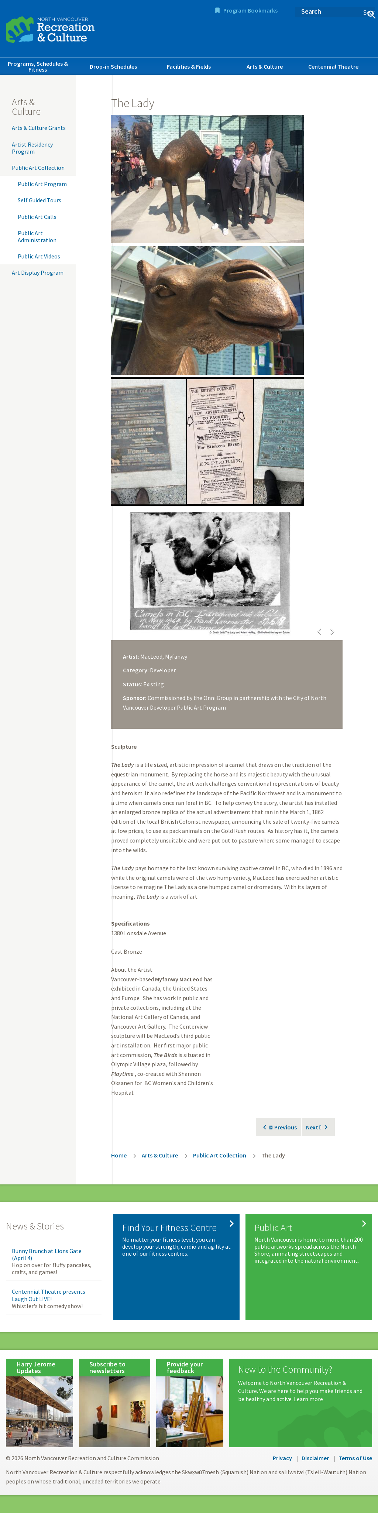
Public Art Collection (38, 167)
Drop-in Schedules (113, 66)
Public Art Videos (39, 256)
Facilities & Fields (189, 66)
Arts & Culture (265, 66)
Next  (314, 1127)
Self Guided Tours (39, 200)
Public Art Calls (37, 216)
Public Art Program (42, 184)
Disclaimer (315, 1458)
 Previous (283, 1127)
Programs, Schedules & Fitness (38, 66)
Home (119, 1155)
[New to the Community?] (300, 1384)
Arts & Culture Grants (39, 127)
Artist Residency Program (32, 148)
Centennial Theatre (333, 66)
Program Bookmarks (250, 10)
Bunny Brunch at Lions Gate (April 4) (47, 1254)
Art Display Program (37, 272)
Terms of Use (355, 1458)
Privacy (282, 1458)
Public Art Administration (37, 236)
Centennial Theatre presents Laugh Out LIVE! (48, 1295)
